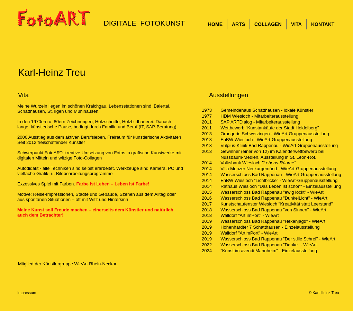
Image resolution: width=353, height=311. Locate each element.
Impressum (27, 293)
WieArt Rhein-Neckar (96, 263)
